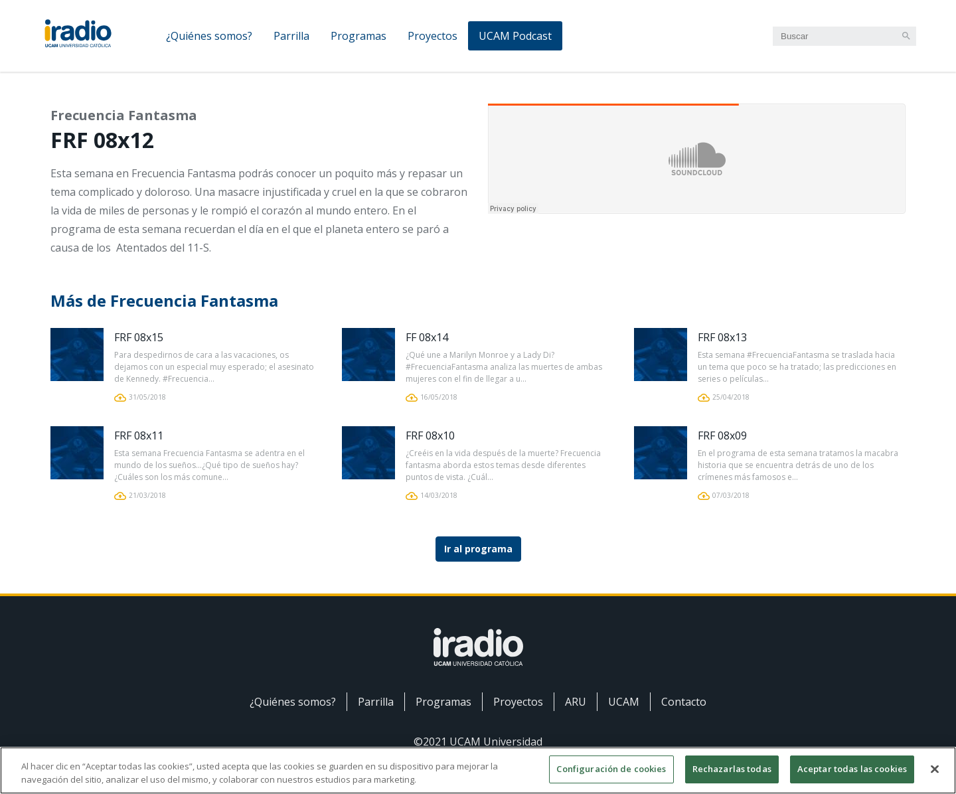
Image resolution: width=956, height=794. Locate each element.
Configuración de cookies (611, 769)
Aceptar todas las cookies (852, 769)
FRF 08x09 (722, 435)
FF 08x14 (427, 337)
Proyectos (432, 36)
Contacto (683, 701)
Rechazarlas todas (731, 769)
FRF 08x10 (430, 435)
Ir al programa (478, 548)
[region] (478, 770)
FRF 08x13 (722, 337)
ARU (575, 701)
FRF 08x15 (138, 337)
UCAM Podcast (515, 36)
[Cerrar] (934, 768)
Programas (358, 36)
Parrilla (291, 36)
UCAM (623, 701)
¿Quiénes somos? (209, 36)
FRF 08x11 (138, 435)
